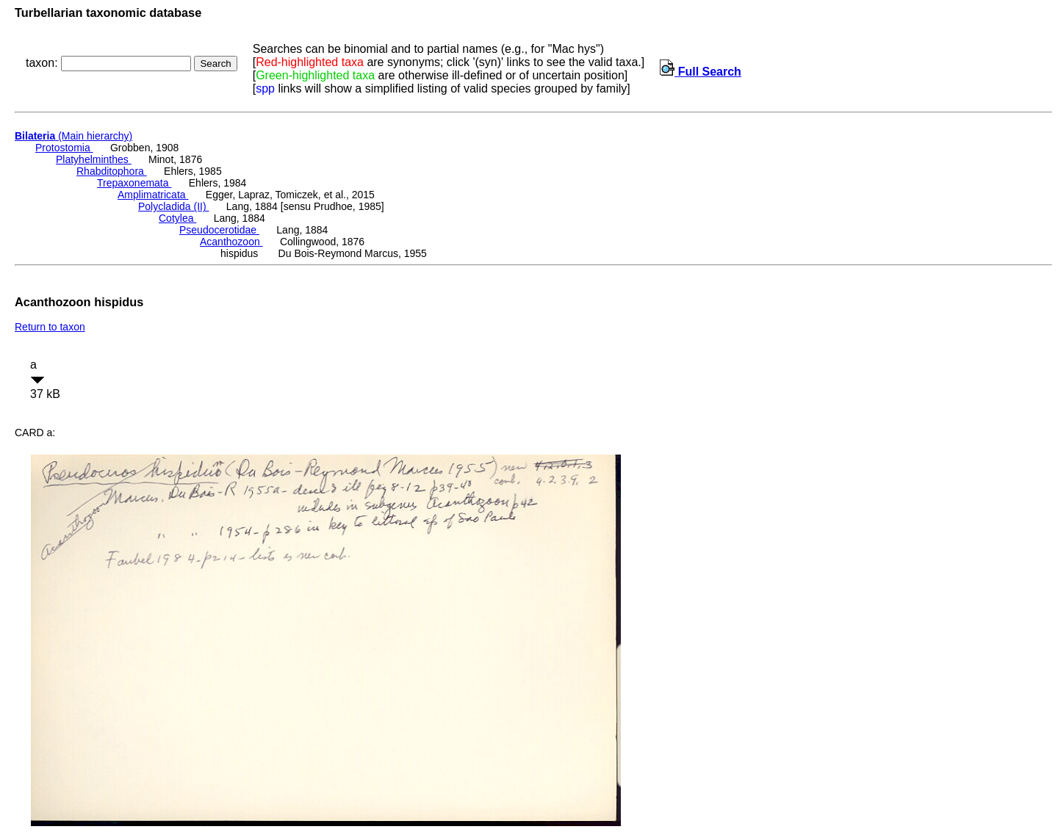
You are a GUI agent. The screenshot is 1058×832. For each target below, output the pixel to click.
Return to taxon (50, 327)
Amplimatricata (153, 194)
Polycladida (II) (173, 206)
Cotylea (177, 218)
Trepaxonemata (134, 183)
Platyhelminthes (94, 159)
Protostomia (64, 147)
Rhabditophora (111, 171)
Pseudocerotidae (219, 230)
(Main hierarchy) (73, 136)
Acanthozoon (231, 241)
